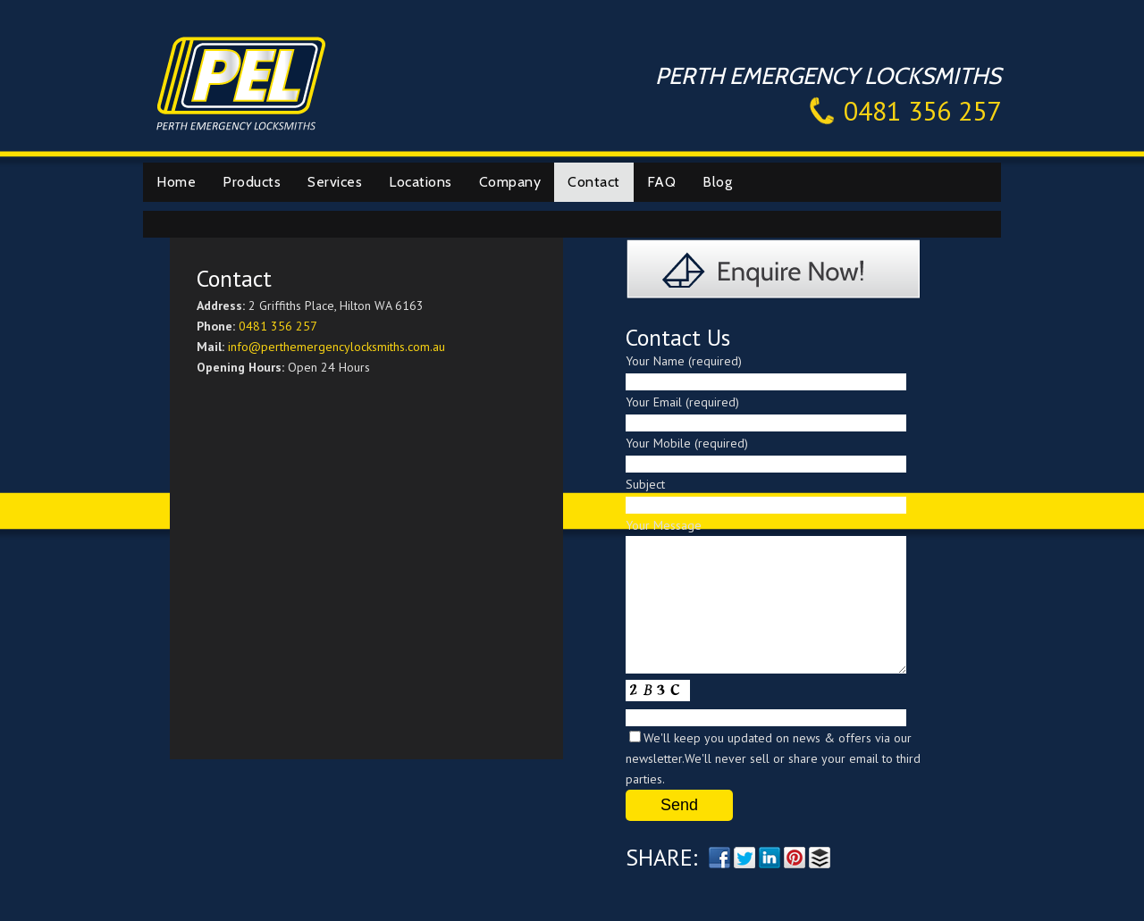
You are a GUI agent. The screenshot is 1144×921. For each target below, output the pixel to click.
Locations (420, 181)
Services (334, 181)
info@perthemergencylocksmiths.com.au (336, 347)
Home (176, 181)
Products (252, 181)
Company (510, 181)
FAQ (662, 181)
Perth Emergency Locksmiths (241, 81)
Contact (594, 181)
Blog (717, 181)
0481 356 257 (922, 110)
